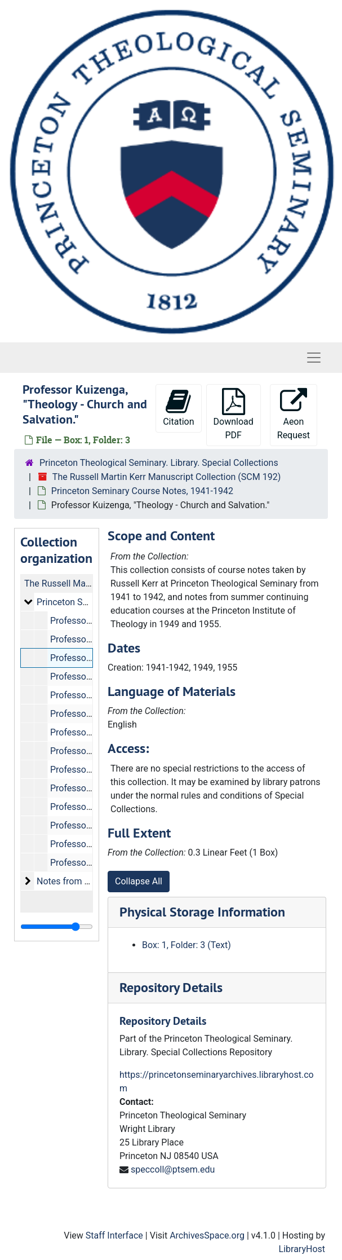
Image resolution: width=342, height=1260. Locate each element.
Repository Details (171, 987)
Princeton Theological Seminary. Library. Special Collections (158, 462)
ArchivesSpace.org (207, 1235)
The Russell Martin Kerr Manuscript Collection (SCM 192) (166, 477)
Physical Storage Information (202, 911)
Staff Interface (114, 1235)
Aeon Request (293, 414)
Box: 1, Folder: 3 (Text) (186, 945)
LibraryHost (302, 1249)
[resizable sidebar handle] (56, 926)
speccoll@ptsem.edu (173, 1169)
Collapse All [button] (138, 881)
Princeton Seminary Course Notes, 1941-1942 (142, 491)
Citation (178, 407)
